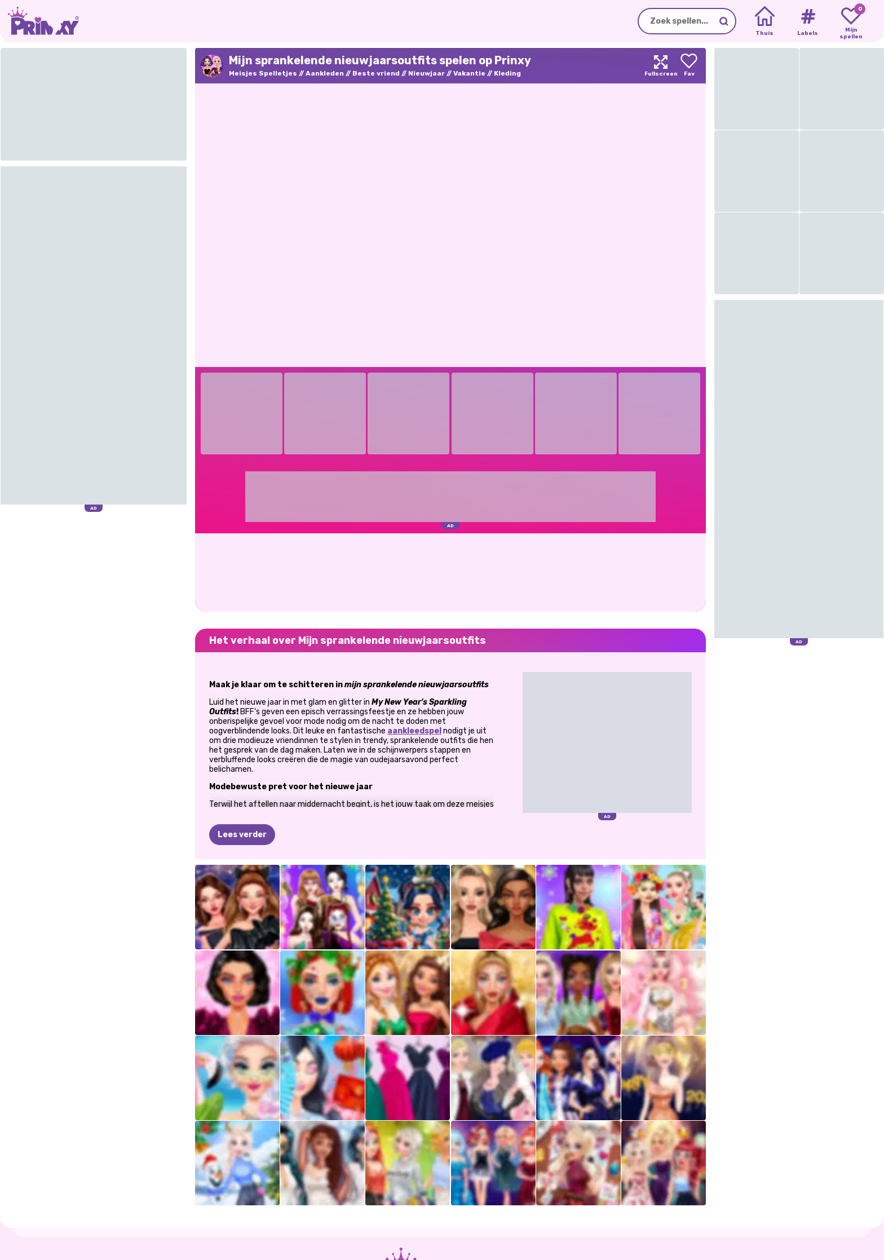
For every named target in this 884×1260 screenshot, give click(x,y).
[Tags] (807, 21)
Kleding (507, 73)
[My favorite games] (851, 21)
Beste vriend (376, 73)
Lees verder (242, 834)
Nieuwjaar (426, 73)
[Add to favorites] (688, 66)
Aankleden (325, 73)
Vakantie (469, 73)
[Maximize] (660, 66)
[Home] (765, 21)
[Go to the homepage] (39, 21)
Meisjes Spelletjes (263, 73)
